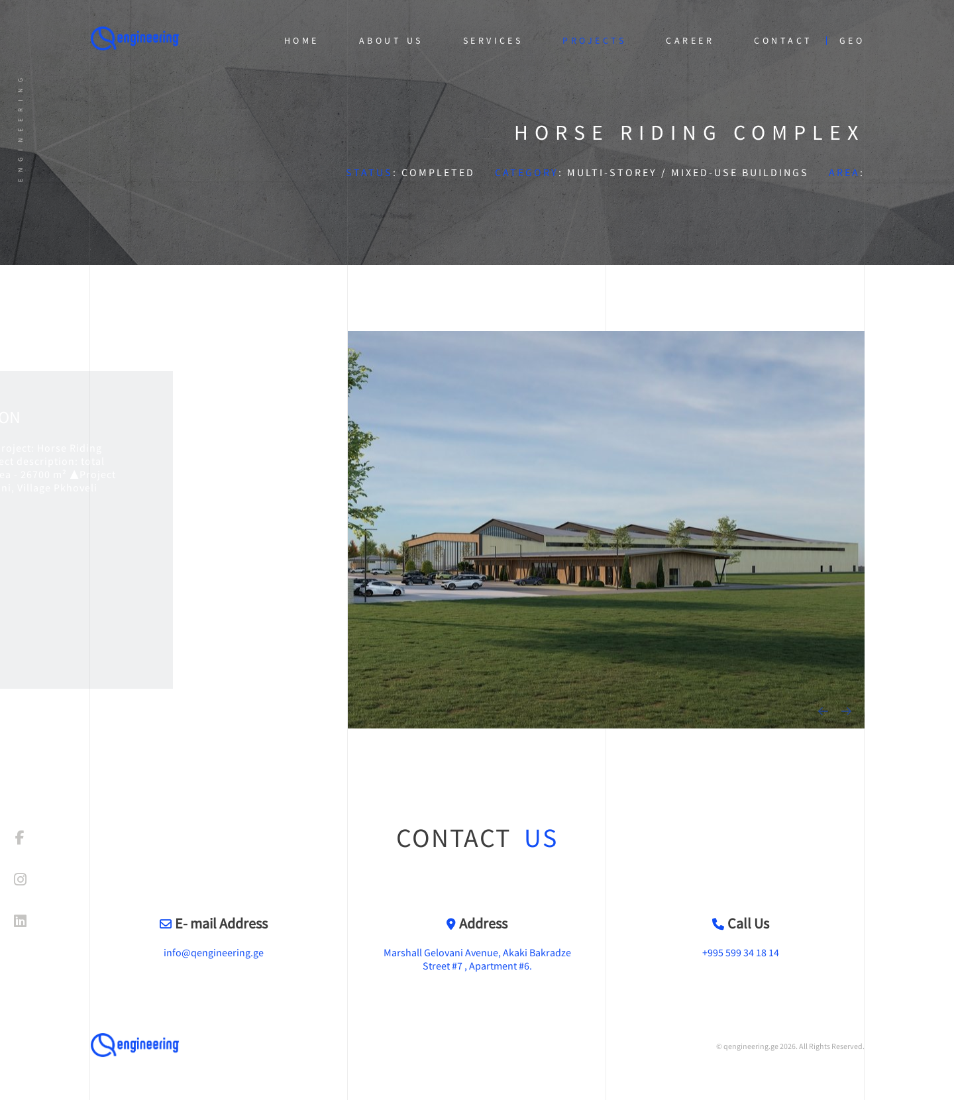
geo (852, 40)
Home (301, 40)
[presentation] (823, 711)
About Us (391, 40)
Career (690, 40)
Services (493, 40)
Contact (783, 40)
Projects (594, 40)
